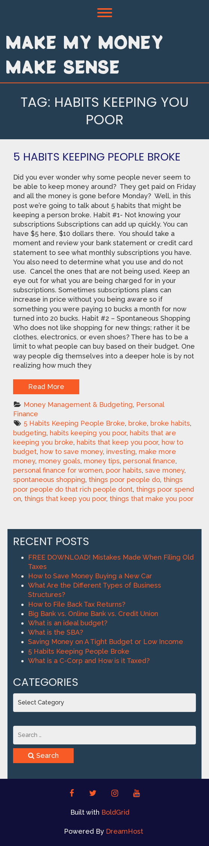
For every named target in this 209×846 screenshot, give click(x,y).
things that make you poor (152, 499)
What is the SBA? (55, 632)
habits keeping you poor (88, 433)
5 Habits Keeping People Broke (97, 156)
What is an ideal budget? (67, 623)
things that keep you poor (65, 499)
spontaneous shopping (49, 479)
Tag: (105, 111)
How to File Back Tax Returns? (76, 604)
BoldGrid (115, 812)
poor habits (124, 470)
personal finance (149, 461)
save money (164, 470)
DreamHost (124, 831)
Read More (46, 387)
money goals (59, 461)
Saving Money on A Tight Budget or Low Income (105, 642)
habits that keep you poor (117, 442)
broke (137, 423)
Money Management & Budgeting (78, 404)
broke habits (170, 423)
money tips (102, 461)
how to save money (71, 451)
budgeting (29, 433)
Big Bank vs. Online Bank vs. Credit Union (93, 614)
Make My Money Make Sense (84, 54)
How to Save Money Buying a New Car (90, 576)
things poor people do (124, 479)
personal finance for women (57, 470)
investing (120, 451)
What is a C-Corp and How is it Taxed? (89, 661)
